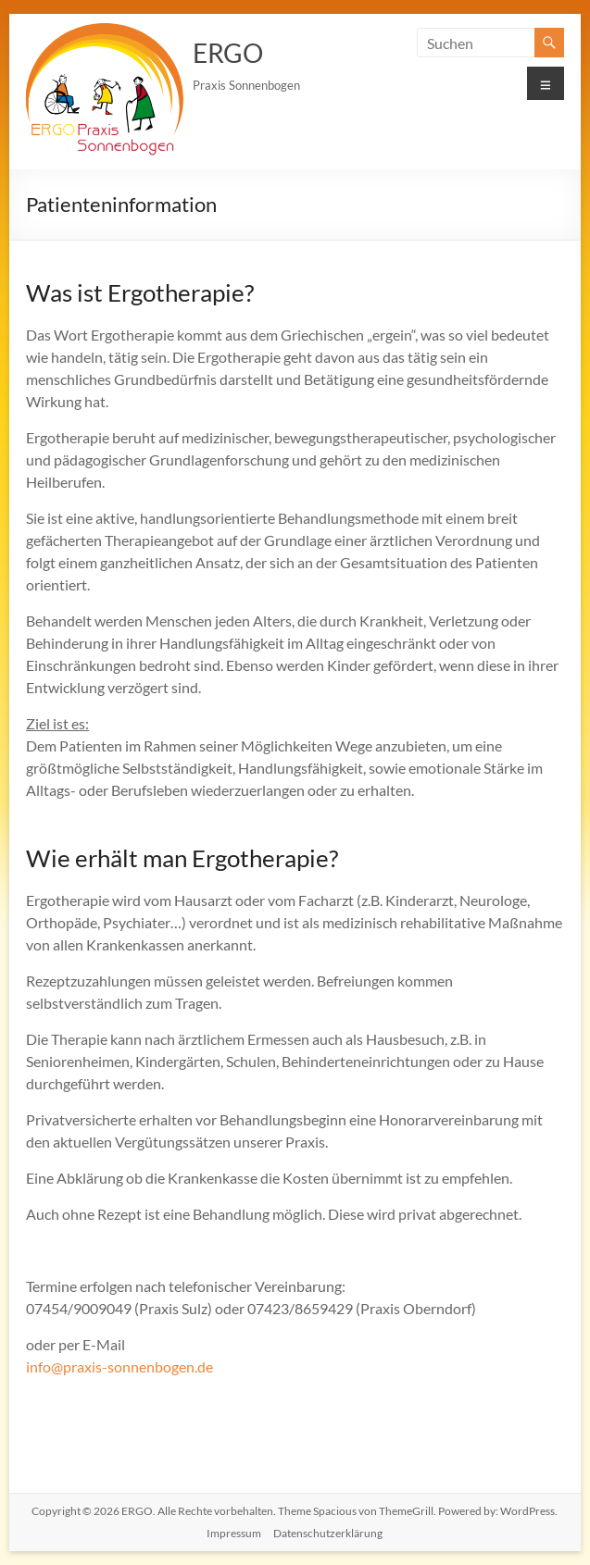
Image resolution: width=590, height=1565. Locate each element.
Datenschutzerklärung (328, 1533)
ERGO (228, 52)
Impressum (234, 1533)
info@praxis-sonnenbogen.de (119, 1366)
